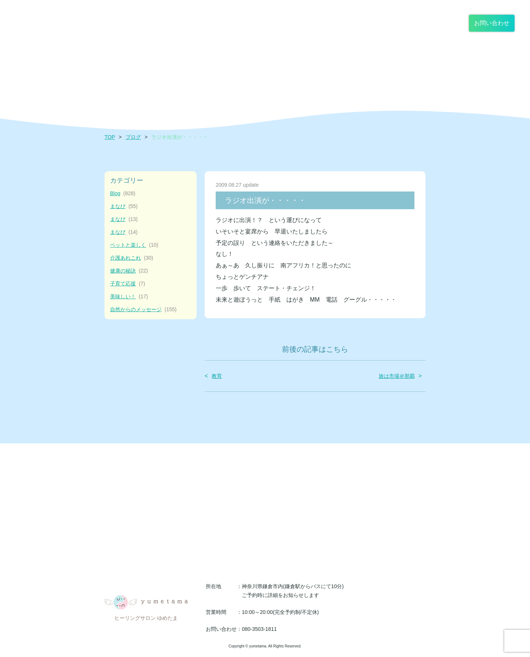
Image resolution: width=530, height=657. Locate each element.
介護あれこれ (131, 258)
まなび (124, 206)
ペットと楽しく (134, 245)
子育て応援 (127, 284)
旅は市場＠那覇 (397, 376)
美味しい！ (129, 297)
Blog (122, 193)
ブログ (133, 137)
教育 (217, 376)
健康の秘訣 (129, 271)
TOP (110, 137)
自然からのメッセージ (143, 309)
